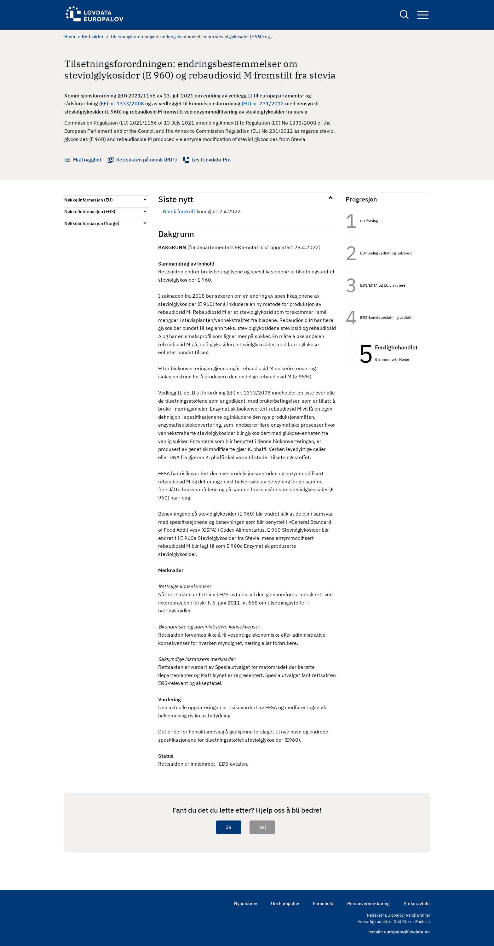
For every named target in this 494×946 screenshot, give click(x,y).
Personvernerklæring (368, 903)
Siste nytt (175, 199)
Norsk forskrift (179, 211)
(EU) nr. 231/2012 (263, 103)
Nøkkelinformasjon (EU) (88, 200)
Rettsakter (92, 36)
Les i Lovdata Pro (211, 159)
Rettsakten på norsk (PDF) (146, 159)
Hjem (69, 36)
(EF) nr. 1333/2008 (121, 103)
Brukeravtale (417, 903)
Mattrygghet (87, 159)
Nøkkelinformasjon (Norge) (91, 223)
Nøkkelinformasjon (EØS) (89, 211)
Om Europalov (285, 903)
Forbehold (323, 903)
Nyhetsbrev (245, 903)
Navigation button (422, 15)
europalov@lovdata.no (407, 932)
